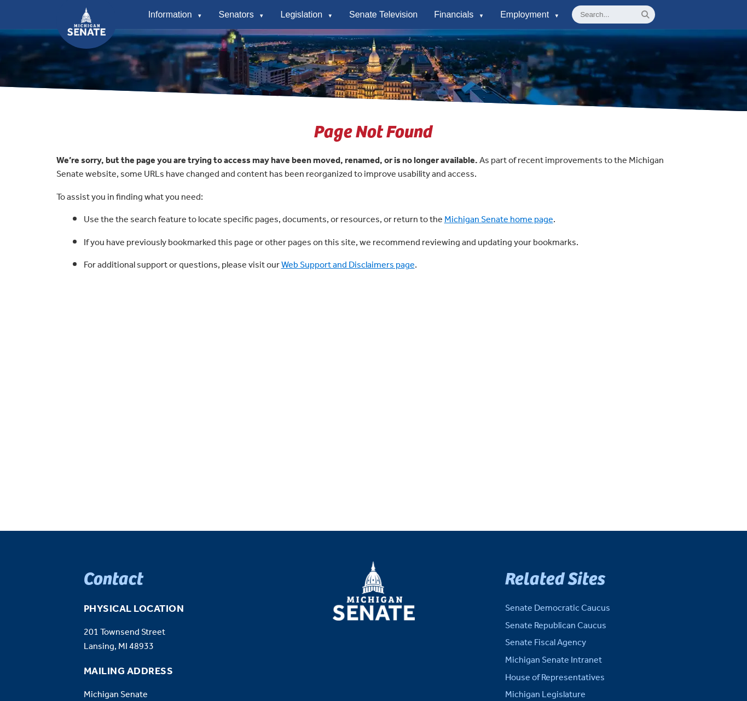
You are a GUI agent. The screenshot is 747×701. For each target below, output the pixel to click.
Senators (241, 14)
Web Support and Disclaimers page (348, 265)
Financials (459, 14)
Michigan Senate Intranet (553, 660)
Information (175, 14)
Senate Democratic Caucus (557, 608)
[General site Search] (613, 14)
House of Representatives (555, 677)
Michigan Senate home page (498, 219)
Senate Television (383, 14)
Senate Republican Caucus (555, 625)
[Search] (646, 14)
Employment (529, 14)
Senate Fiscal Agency (545, 642)
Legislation (307, 14)
